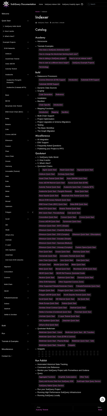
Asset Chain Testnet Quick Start (51, 178)
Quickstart (40, 153)
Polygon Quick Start (46, 290)
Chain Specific (44, 105)
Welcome (5, 14)
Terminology (43, 67)
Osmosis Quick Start (85, 277)
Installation (41, 98)
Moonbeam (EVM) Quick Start (84, 269)
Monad (7, 201)
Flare (7, 151)
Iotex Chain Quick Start (48, 260)
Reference (60, 94)
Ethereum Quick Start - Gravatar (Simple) (55, 239)
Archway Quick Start (66, 174)
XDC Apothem (10, 250)
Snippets (71, 345)
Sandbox (65, 112)
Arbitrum (8, 54)
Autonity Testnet (11, 69)
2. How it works (8, 31)
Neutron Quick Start (46, 277)
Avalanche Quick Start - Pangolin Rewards (55, 191)
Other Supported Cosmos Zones (71, 282)
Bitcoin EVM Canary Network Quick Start (54, 200)
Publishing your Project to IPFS (50, 149)
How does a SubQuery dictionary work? (54, 50)
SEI (6, 225)
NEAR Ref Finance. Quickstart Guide (70, 273)
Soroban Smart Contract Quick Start (53, 308)
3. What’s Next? (8, 36)
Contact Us (6, 356)
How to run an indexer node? (81, 58)
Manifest (41, 101)
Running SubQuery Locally (48, 395)
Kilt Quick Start (45, 264)
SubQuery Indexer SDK (52, 4)
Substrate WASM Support (49, 84)
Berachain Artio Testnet (13, 106)
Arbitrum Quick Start (47, 174)
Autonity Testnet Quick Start (49, 187)
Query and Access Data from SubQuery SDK (56, 381)
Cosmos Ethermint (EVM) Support (52, 80)
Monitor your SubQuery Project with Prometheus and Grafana (63, 370)
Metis (7, 196)
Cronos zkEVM (10, 134)
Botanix (8, 124)
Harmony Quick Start (81, 252)
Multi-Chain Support (45, 116)
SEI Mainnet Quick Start (65, 299)
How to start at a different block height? (54, 63)
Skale (7, 230)
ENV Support (42, 142)
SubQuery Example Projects (83, 63)
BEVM (7, 101)
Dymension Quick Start (72, 221)
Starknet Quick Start (78, 308)
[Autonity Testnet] (54, 408)
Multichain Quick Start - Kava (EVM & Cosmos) (57, 337)
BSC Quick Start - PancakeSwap (51, 213)
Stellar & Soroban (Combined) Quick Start (55, 312)
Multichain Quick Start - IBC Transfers (79, 332)
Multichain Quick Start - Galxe (50, 332)
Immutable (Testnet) (12, 171)
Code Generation (45, 94)
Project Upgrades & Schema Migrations (54, 122)
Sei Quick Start (83, 299)
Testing (40, 125)
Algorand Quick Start (85, 170)
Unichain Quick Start (47, 316)
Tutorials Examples (45, 46)
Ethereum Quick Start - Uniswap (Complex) (55, 247)
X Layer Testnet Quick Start (68, 316)
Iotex (7, 176)
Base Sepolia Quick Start (48, 196)
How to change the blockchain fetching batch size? (58, 54)
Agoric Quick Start (49, 170)
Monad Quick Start (63, 269)
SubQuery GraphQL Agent (71, 4)
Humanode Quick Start (48, 256)
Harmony (8, 166)
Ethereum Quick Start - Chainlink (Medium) (55, 230)
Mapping (55, 112)
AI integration (43, 139)
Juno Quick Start (66, 260)
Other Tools (84, 377)
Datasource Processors (47, 76)
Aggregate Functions (47, 377)
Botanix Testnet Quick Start (70, 209)
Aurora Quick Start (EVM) (78, 183)
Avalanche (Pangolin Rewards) (14, 81)
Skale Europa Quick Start (49, 303)
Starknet (7, 309)
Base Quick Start (81, 191)
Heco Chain (9, 156)
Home (41, 4)
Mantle (7, 186)
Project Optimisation (45, 119)
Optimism (8, 206)
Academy (40, 37)
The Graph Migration (46, 131)
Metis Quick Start (45, 269)
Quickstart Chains (44, 166)
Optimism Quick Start (66, 277)
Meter (7, 191)
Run (3, 333)
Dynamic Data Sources (47, 88)
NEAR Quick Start (46, 273)
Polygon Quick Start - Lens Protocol (71, 290)
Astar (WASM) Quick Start (77, 178)
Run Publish (41, 360)
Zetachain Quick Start (70, 320)
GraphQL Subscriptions (67, 377)
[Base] (88, 408)
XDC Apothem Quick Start (49, 320)
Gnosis (7, 161)
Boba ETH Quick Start (47, 209)
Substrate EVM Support (90, 80)
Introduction (73, 80)
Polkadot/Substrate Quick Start (88, 286)
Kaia (7, 181)
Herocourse (42, 41)
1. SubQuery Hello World (12, 26)
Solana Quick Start (69, 303)
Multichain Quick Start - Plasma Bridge (54, 341)
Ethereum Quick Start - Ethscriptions (86, 234)
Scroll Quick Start (45, 299)
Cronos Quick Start (87, 217)
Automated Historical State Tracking (52, 364)
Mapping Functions (45, 108)
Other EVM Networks (47, 282)
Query (40, 373)
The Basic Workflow (45, 128)
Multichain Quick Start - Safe (83, 341)
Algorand (7, 267)
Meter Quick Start (78, 264)
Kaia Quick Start (83, 260)
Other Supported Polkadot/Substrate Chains (56, 286)
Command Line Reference (48, 367)
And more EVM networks (14, 260)
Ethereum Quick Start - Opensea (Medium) (55, 243)
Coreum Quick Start (68, 217)
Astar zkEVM (10, 64)
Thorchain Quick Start (83, 312)
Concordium (8, 272)
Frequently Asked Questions (49, 146)
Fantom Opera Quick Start (86, 247)
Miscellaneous (7, 349)
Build (4, 326)
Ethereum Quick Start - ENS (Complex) (54, 234)
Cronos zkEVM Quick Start (49, 221)
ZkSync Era (9, 235)
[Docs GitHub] (82, 4)
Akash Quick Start (67, 170)
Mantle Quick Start (61, 264)
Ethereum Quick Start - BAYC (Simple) (54, 226)
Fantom (8, 146)
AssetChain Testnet (12, 59)
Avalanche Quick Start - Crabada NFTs (78, 187)
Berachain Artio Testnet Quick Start (75, 196)
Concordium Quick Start (48, 217)
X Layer (8, 245)
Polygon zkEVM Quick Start (49, 295)
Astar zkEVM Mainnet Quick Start (52, 183)
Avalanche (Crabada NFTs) (16, 87)
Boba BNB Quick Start (78, 204)
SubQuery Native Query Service (51, 386)
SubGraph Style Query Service (89, 381)
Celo (7, 129)
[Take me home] (19, 4)
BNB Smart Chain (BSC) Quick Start (53, 204)
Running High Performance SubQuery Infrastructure (59, 392)
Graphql (40, 91)
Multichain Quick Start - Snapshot (52, 345)
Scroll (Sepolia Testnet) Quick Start (77, 295)
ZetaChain (9, 255)
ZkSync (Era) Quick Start (48, 325)
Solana (6, 303)
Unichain (8, 240)
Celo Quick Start (74, 213)
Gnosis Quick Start (62, 252)
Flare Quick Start (45, 252)
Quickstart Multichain (46, 329)
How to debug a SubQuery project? (52, 58)
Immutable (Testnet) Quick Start (72, 256)
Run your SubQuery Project (49, 389)
